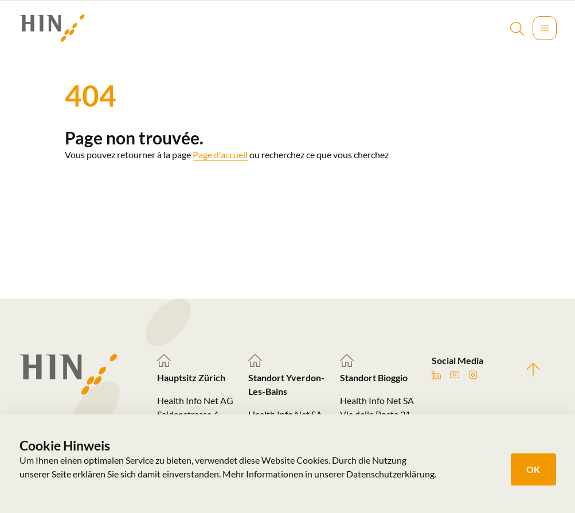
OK (533, 469)
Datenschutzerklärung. (391, 473)
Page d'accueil (220, 154)
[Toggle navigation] (544, 28)
